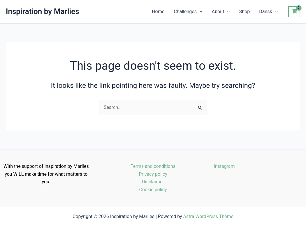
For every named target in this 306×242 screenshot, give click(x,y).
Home (158, 11)
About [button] (221, 11)
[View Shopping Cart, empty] (294, 11)
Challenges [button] (188, 11)
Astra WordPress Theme (208, 216)
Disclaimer (153, 181)
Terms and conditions (153, 166)
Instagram (224, 166)
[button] (200, 11)
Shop (244, 11)
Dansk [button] (268, 11)
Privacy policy (153, 174)
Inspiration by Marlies (42, 11)
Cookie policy (153, 189)
